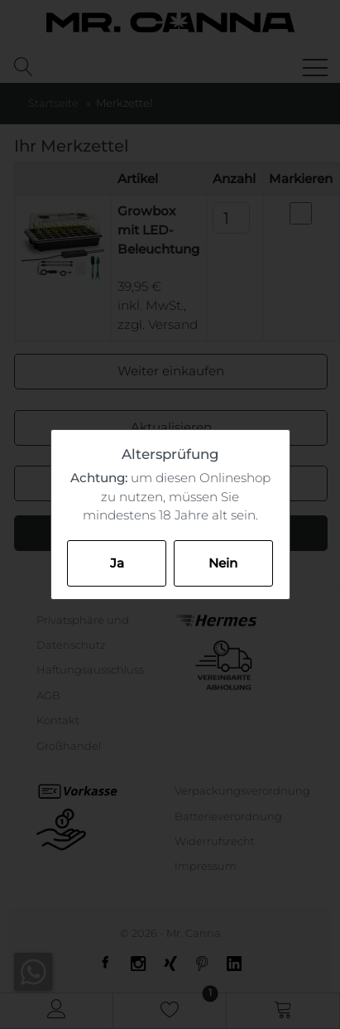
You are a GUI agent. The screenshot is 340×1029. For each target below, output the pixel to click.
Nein (222, 563)
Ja (117, 563)
